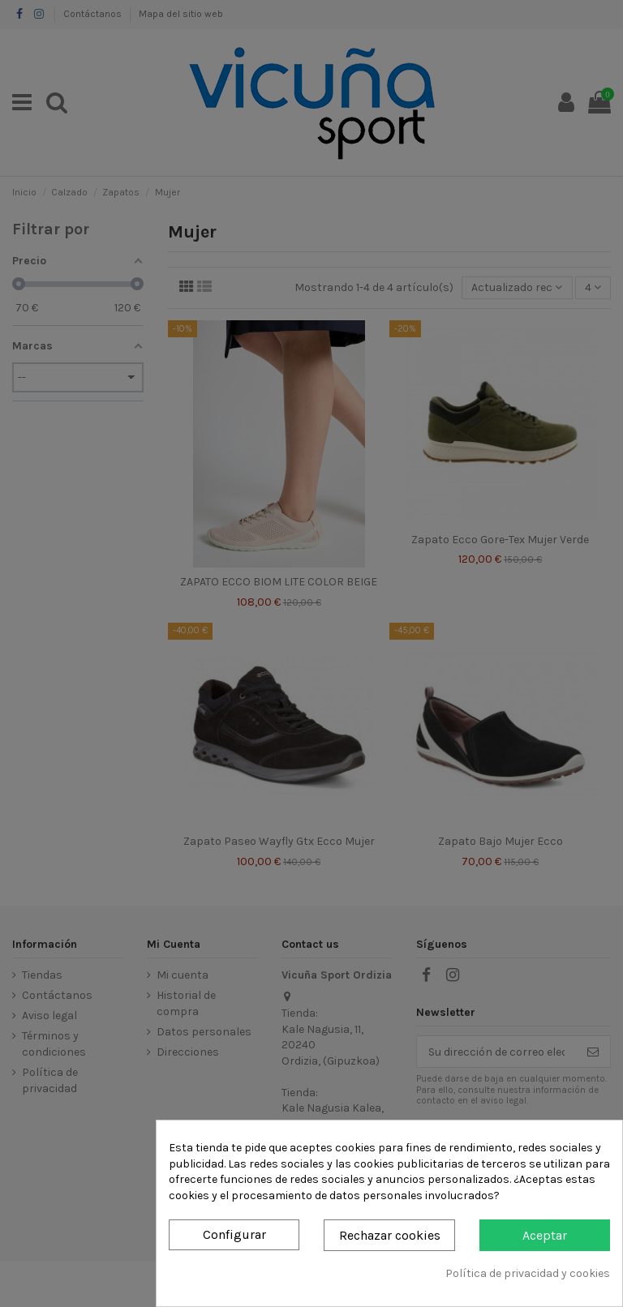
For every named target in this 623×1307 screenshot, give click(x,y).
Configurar (234, 1234)
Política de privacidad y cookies (527, 1273)
